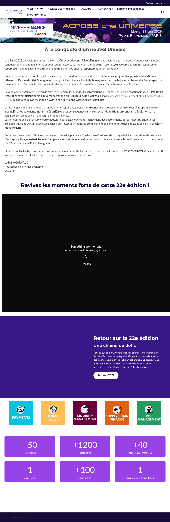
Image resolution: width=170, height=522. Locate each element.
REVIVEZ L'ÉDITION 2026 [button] (62, 9)
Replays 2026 (106, 375)
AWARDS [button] (87, 9)
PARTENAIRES (105, 9)
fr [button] (163, 12)
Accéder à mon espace (156, 3)
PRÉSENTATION (35, 9)
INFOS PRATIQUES (36, 15)
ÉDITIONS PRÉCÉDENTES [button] (131, 9)
